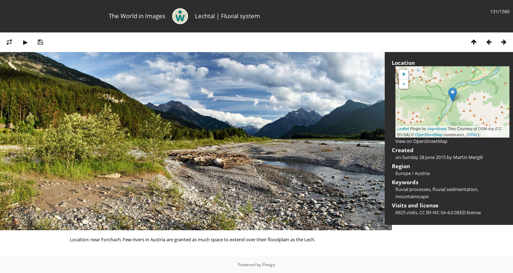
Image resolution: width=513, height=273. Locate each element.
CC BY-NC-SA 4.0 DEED (442, 212)
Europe (403, 173)
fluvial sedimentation (454, 189)
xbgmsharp (436, 129)
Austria (422, 173)
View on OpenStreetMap (421, 141)
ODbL (473, 135)
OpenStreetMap (429, 135)
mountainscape (412, 196)
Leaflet (403, 129)
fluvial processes (412, 189)
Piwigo (268, 265)
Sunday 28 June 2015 (424, 157)
